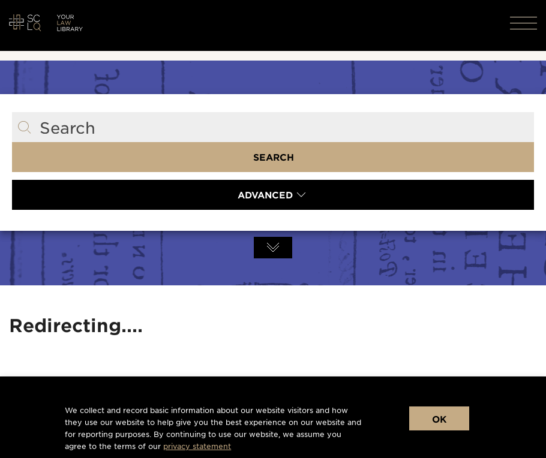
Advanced (265, 194)
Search (273, 156)
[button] (518, 23)
